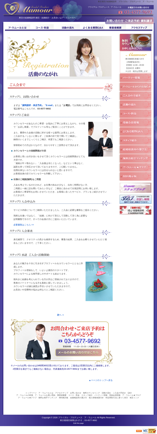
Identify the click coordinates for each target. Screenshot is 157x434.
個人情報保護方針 (96, 398)
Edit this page (78, 423)
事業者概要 (61, 395)
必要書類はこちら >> (23, 224)
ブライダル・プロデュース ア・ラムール (77, 417)
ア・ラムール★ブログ (131, 395)
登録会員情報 (114, 395)
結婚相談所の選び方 (78, 398)
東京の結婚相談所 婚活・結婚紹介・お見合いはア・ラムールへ (47, 18)
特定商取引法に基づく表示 (117, 398)
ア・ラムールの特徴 (24, 395)
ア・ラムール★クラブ (27, 398)
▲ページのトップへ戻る (101, 380)
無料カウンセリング (91, 393)
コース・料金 (74, 395)
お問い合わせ (75, 393)
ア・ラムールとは (45, 393)
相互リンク (134, 398)
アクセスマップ (61, 393)
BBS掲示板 (63, 398)
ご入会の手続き (119, 393)
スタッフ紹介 (87, 395)
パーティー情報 (100, 395)
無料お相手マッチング (47, 398)
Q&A (130, 393)
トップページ (31, 393)
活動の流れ (106, 393)
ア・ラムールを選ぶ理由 (45, 395)
